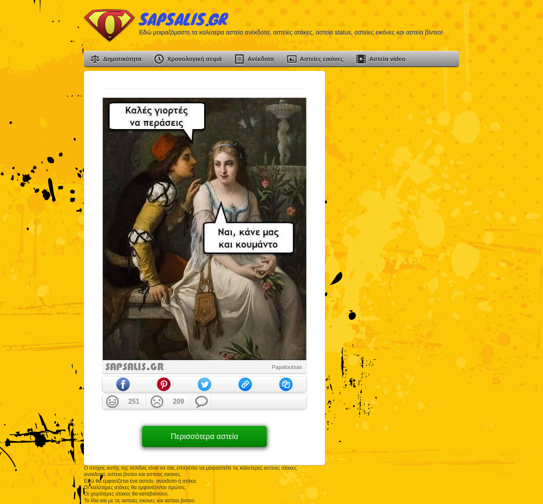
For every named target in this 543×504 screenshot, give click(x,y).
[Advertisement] (395, 198)
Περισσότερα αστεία (204, 436)
